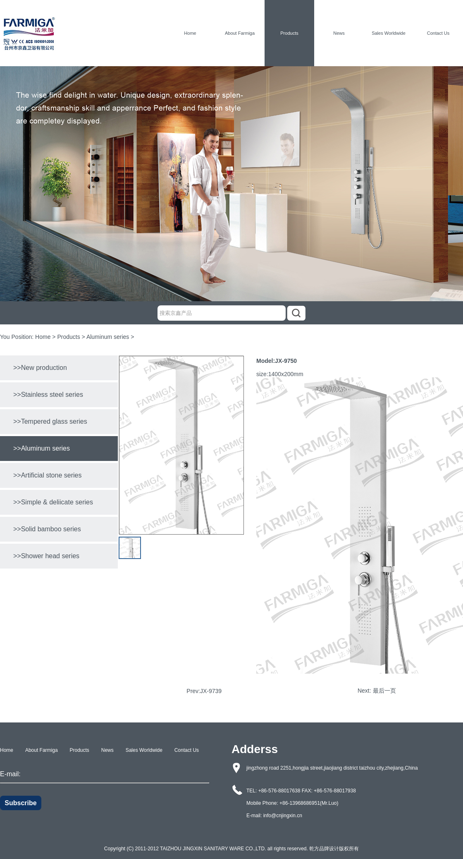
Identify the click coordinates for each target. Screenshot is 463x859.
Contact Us (438, 33)
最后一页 (384, 690)
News (339, 33)
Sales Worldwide (389, 33)
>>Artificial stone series (47, 475)
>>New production (40, 367)
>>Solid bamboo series (47, 529)
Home (190, 33)
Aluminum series (107, 337)
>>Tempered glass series (50, 421)
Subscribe (20, 802)
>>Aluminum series (41, 448)
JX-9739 (211, 691)
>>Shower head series (46, 555)
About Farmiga (240, 33)
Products (289, 33)
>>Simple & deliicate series (53, 502)
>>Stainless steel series (48, 394)
